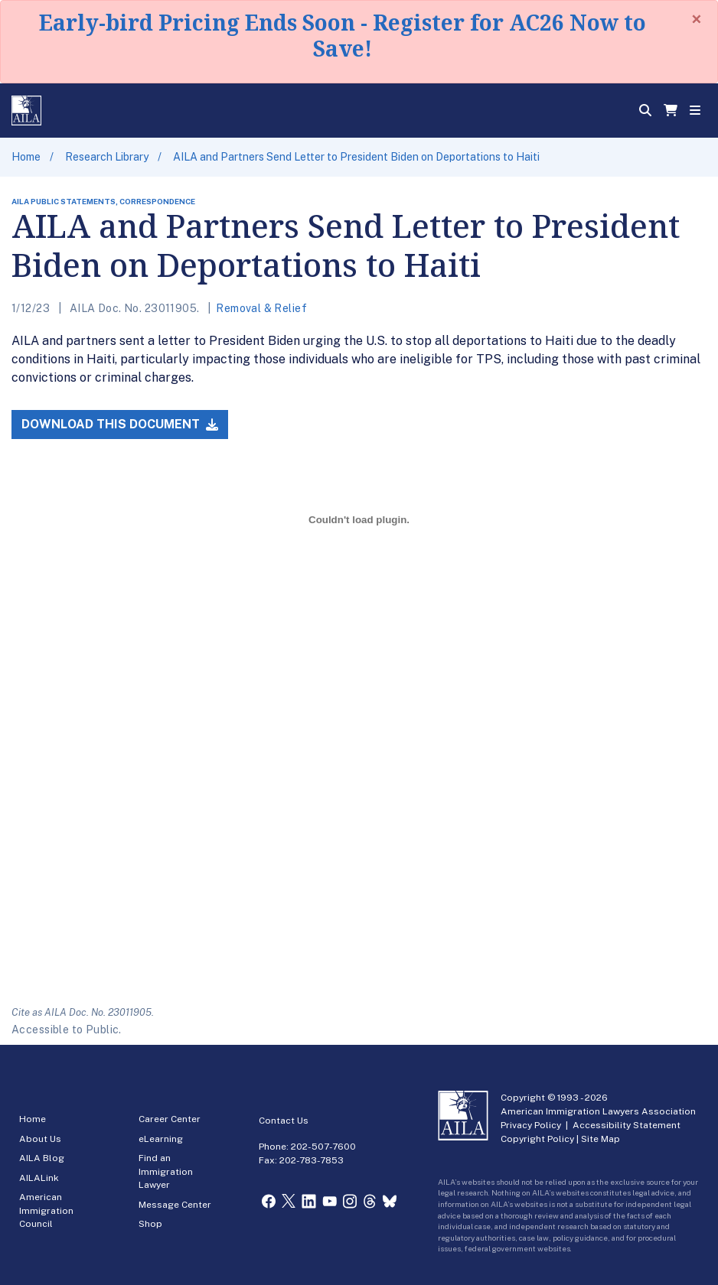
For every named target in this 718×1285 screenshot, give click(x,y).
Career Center (170, 1119)
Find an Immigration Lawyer (166, 1171)
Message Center (175, 1204)
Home (26, 157)
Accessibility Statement (626, 1125)
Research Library (106, 157)
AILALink (39, 1178)
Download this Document (119, 424)
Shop (150, 1223)
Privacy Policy (531, 1125)
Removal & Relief (261, 308)
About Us (40, 1139)
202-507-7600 (323, 1146)
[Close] (696, 19)
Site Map (600, 1139)
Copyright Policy (537, 1139)
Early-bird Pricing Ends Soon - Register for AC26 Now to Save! (342, 35)
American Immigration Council (46, 1210)
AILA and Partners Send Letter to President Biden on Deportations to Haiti (356, 157)
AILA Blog (41, 1158)
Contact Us (283, 1120)
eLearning (161, 1139)
